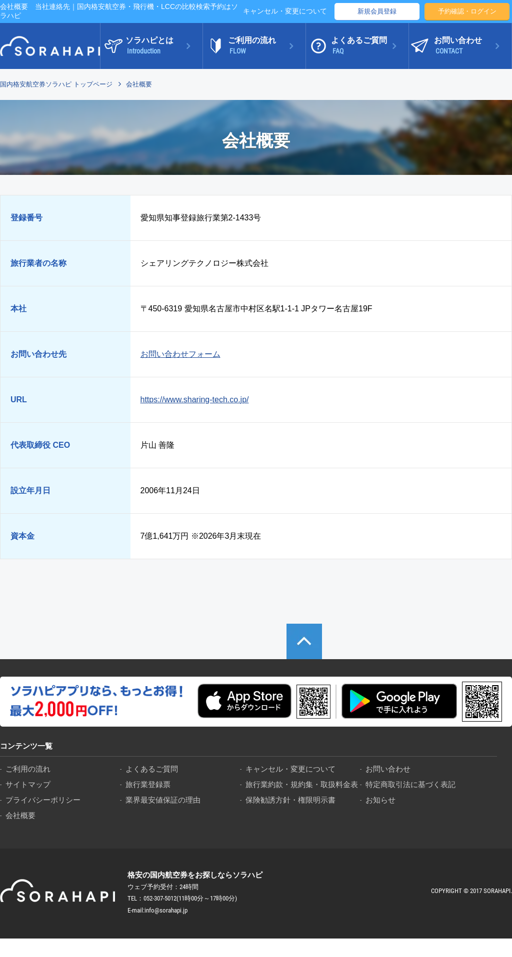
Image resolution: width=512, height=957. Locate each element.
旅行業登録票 (148, 784)
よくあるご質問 (152, 769)
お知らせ (381, 800)
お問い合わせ (388, 769)
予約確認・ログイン (467, 11)
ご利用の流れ (28, 769)
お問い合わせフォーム (180, 354)
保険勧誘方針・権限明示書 (291, 800)
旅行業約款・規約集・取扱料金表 (302, 784)
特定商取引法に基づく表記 (411, 784)
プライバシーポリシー (43, 800)
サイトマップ (28, 784)
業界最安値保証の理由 (163, 800)
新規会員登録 (377, 11)
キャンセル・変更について (285, 11)
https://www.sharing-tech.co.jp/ (194, 399)
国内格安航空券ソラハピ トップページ (56, 84)
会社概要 (21, 815)
